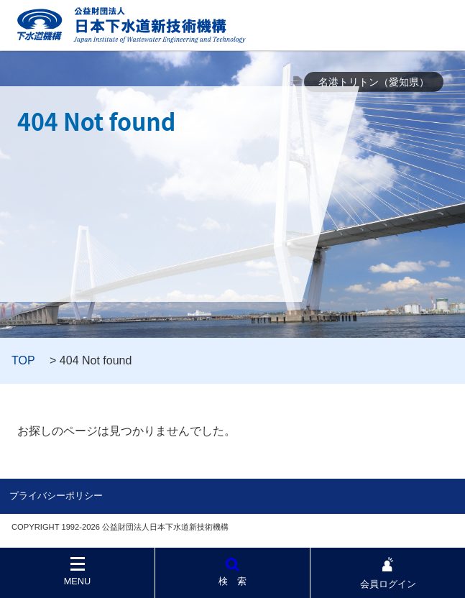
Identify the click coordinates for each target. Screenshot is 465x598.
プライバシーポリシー (56, 495)
